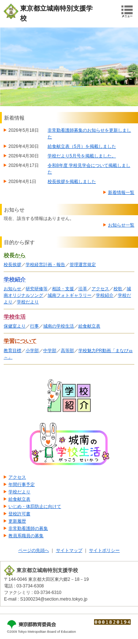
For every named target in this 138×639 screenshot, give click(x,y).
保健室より (15, 326)
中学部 (49, 350)
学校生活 (15, 317)
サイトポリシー (104, 550)
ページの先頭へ (33, 550)
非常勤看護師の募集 (28, 528)
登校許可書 (19, 513)
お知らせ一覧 (121, 225)
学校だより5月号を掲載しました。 (82, 155)
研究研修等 (37, 288)
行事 (34, 326)
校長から (15, 255)
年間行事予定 (21, 484)
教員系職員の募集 (26, 535)
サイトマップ (69, 550)
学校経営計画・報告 (45, 264)
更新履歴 (17, 521)
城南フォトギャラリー (70, 295)
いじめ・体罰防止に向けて (34, 506)
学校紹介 (15, 280)
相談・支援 (63, 288)
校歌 (117, 288)
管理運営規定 (83, 264)
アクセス (100, 288)
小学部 (32, 350)
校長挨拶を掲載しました (72, 181)
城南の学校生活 (58, 326)
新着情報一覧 (121, 192)
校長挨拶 (12, 264)
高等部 (67, 350)
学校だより (28, 301)
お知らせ (12, 288)
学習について (20, 341)
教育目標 (12, 350)
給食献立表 (89, 326)
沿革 (82, 288)
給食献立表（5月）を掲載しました (82, 146)
